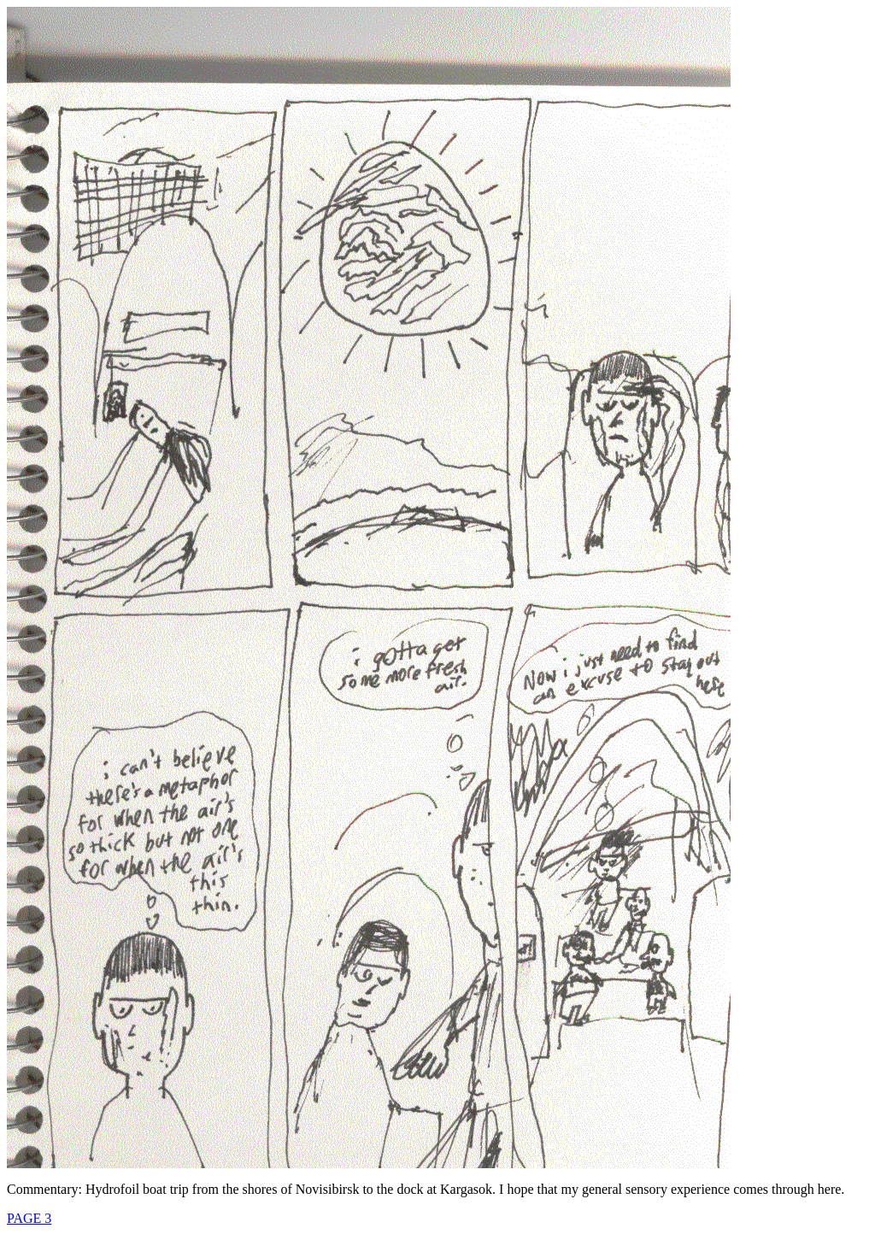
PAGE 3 (29, 1218)
